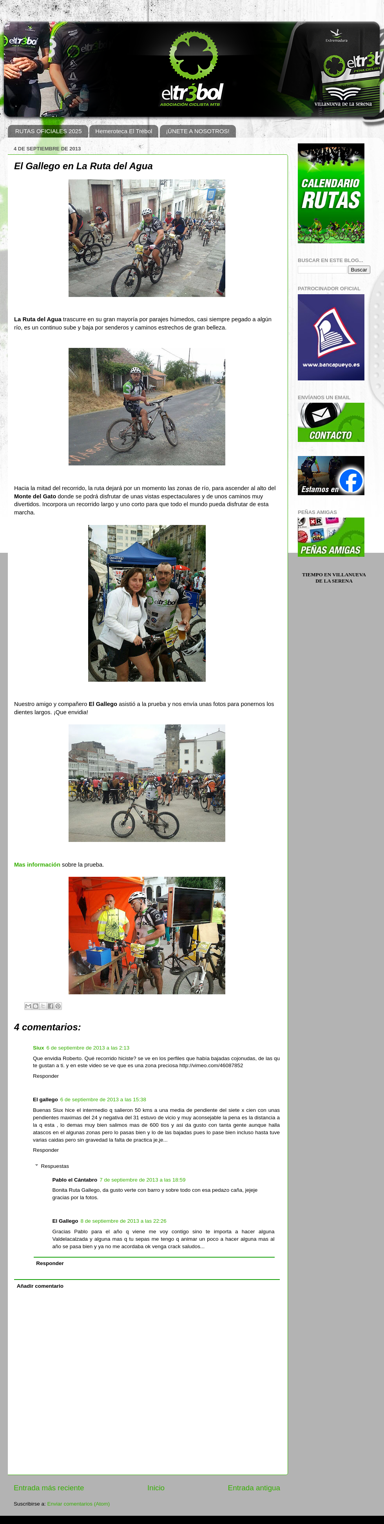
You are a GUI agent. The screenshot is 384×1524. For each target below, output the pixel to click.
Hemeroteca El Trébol (123, 131)
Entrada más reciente (49, 1488)
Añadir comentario (40, 1286)
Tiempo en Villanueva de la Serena (334, 578)
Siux (38, 1048)
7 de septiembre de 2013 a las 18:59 (142, 1180)
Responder (46, 1076)
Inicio (156, 1488)
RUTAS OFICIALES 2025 (48, 131)
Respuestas (55, 1166)
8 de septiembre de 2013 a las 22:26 (124, 1221)
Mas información (37, 865)
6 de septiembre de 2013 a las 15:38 (103, 1099)
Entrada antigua (254, 1488)
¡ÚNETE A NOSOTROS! (198, 131)
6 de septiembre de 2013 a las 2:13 (88, 1048)
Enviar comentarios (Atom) (78, 1504)
